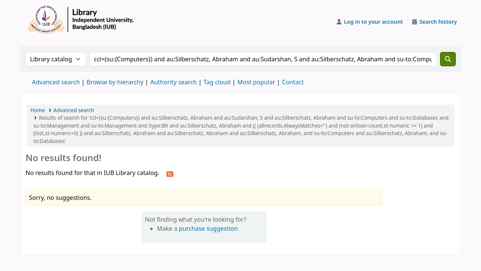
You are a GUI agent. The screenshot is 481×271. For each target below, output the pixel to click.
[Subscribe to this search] (170, 173)
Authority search (173, 82)
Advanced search (56, 82)
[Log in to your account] (369, 22)
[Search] (448, 59)
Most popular (256, 82)
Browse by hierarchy (115, 82)
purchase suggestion (208, 228)
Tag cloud (217, 82)
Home (37, 110)
